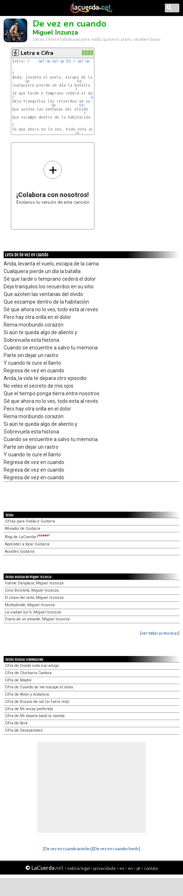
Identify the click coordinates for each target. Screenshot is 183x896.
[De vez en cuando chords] (116, 848)
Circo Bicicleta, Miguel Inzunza (32, 590)
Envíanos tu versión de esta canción (52, 182)
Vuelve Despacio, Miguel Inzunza (34, 583)
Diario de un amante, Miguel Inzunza (37, 619)
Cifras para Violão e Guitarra (30, 521)
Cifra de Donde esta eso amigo (32, 665)
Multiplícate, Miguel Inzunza (30, 605)
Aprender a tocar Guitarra (27, 544)
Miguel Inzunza (55, 32)
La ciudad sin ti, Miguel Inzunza (33, 612)
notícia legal (78, 868)
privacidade (104, 868)
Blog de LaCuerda (27, 537)
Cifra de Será (16, 723)
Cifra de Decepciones (23, 730)
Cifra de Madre (18, 680)
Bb (68, 61)
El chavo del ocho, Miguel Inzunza (34, 597)
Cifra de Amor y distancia (27, 694)
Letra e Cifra (37, 53)
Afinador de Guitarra (22, 528)
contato (151, 868)
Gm (48, 61)
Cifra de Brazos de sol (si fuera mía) (37, 701)
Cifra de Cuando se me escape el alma (39, 687)
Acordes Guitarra (19, 551)
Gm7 (41, 61)
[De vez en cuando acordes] (68, 848)
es (121, 868)
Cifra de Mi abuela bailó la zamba (35, 715)
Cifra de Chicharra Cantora (28, 673)
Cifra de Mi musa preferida (29, 709)
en (130, 868)
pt (138, 868)
